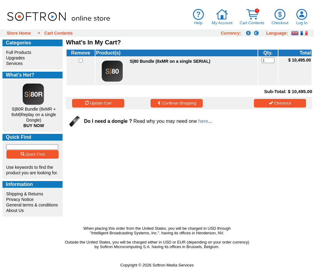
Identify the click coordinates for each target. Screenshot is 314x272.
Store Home (19, 33)
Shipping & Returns (24, 193)
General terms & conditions (32, 204)
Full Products (18, 52)
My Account (222, 23)
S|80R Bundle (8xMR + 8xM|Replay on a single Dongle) (33, 115)
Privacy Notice (19, 199)
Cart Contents (252, 23)
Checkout (279, 23)
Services (14, 63)
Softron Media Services (172, 265)
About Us (15, 210)
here (203, 121)
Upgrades (15, 57)
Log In (301, 23)
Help (198, 23)
